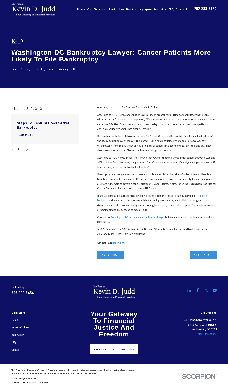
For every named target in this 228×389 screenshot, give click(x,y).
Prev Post (110, 255)
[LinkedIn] (189, 290)
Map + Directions (207, 334)
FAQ (13, 342)
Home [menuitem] (81, 9)
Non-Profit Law (20, 327)
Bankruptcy (118, 242)
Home (14, 319)
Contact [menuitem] (182, 9)
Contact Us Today (114, 349)
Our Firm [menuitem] (93, 9)
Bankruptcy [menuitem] (134, 9)
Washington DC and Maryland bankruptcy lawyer (138, 217)
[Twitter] (206, 290)
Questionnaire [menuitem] (156, 9)
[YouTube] (215, 290)
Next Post (203, 255)
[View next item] (27, 149)
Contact (15, 349)
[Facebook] (198, 290)
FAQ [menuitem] (171, 9)
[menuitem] (15, 382)
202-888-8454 (205, 8)
